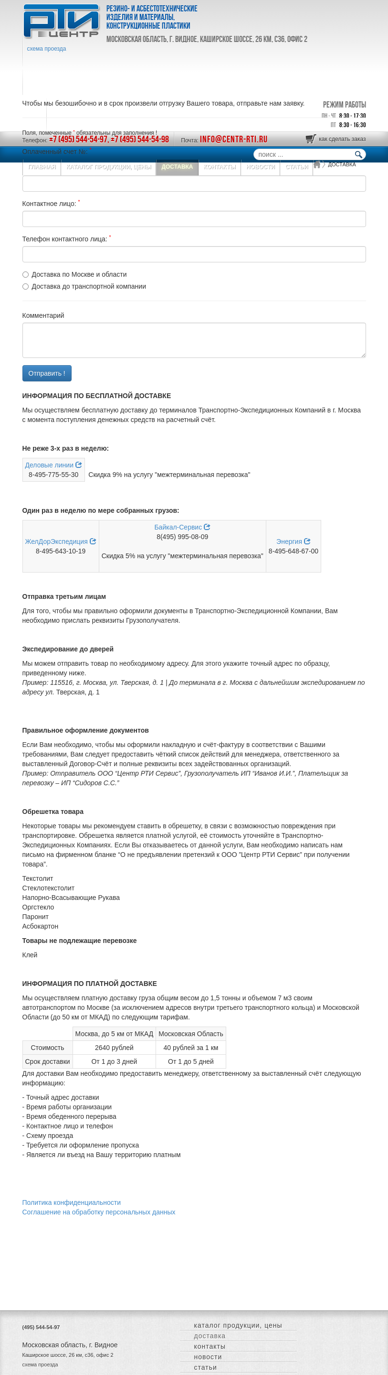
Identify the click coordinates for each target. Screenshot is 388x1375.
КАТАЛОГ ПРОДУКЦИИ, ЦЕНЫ (238, 1325)
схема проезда (46, 48)
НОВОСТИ (208, 1357)
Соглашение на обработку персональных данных (99, 1212)
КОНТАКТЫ (210, 1346)
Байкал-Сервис (182, 527)
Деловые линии (53, 465)
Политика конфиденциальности (71, 1202)
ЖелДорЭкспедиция (60, 541)
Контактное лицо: (51, 203)
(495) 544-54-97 (41, 1327)
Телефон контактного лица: (66, 238)
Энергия (293, 541)
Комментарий (43, 315)
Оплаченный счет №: (57, 151)
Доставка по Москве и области (79, 274)
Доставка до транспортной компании (89, 286)
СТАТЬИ (205, 1367)
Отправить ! (47, 373)
